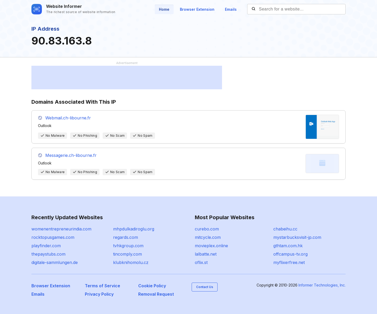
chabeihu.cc (285, 229)
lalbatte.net (206, 254)
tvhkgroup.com (128, 245)
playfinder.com (46, 245)
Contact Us (204, 287)
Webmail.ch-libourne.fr (68, 117)
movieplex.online (211, 245)
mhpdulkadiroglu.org (133, 229)
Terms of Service (102, 285)
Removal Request (156, 294)
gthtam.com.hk (288, 245)
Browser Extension (197, 9)
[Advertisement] (126, 77)
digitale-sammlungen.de (54, 262)
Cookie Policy (152, 285)
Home (164, 9)
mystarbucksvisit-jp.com (297, 237)
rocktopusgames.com (52, 237)
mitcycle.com (208, 237)
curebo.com (207, 229)
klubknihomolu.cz (130, 262)
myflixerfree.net (289, 262)
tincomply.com (127, 254)
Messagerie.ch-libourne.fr (71, 155)
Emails (231, 9)
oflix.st (201, 262)
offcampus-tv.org (290, 254)
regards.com (125, 237)
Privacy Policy (99, 294)
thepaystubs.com (48, 254)
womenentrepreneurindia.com (61, 229)
